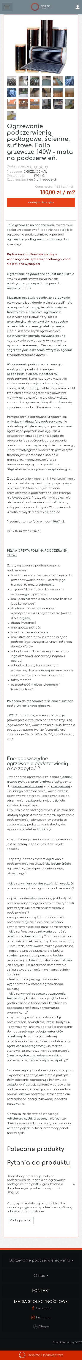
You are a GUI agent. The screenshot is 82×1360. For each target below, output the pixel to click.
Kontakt (41, 1291)
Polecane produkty (35, 1149)
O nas (41, 1276)
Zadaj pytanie (20, 1220)
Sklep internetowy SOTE (67, 1342)
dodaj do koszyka (41, 202)
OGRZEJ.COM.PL (35, 171)
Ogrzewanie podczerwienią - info (41, 1260)
